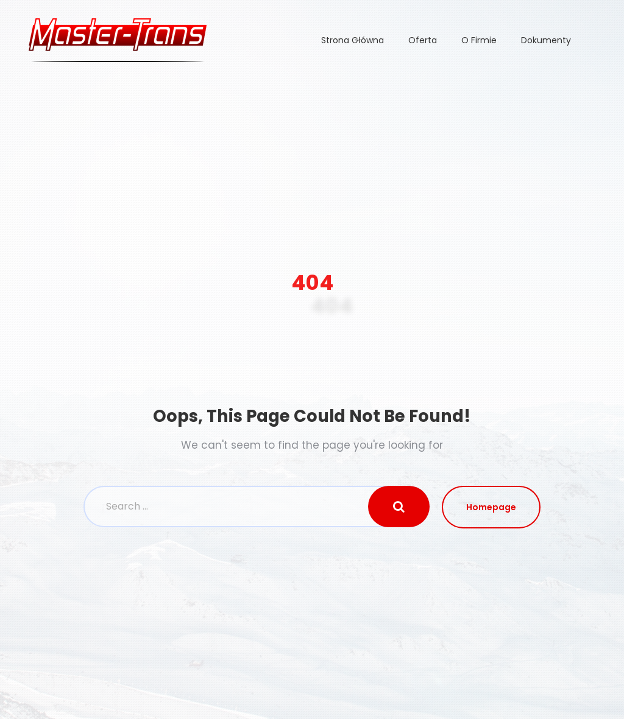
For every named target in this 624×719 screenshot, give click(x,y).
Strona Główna (352, 40)
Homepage (491, 507)
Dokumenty (546, 40)
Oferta (422, 40)
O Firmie (479, 40)
